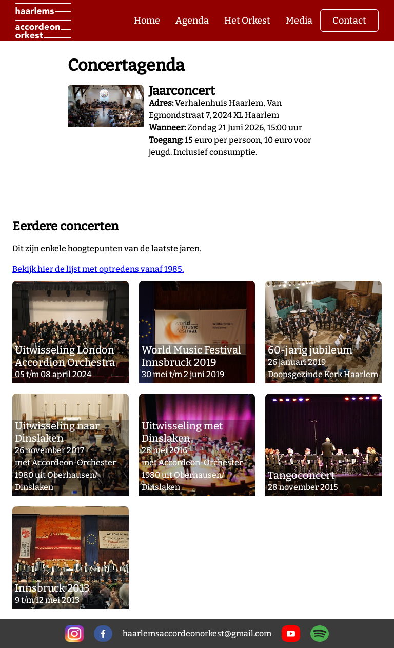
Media (299, 20)
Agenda (192, 20)
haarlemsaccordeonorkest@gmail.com (197, 633)
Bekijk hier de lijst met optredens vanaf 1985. (98, 269)
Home (147, 20)
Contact (349, 20)
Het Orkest (247, 20)
